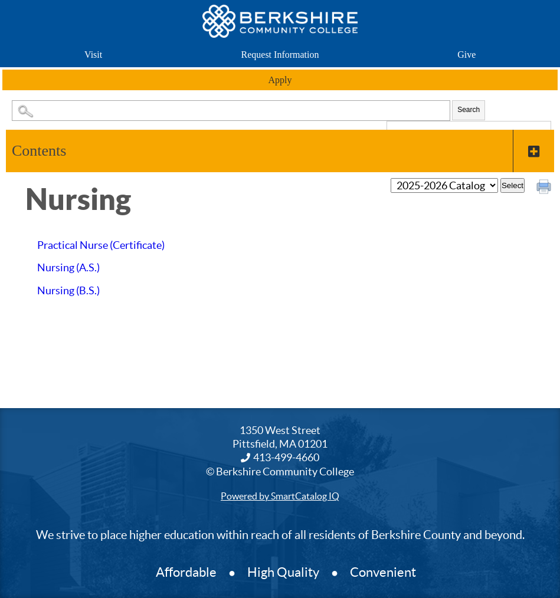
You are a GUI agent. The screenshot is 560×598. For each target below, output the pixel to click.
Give (466, 55)
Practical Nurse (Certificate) (101, 245)
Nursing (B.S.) (68, 290)
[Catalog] (444, 185)
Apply (280, 80)
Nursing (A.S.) (68, 267)
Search (468, 110)
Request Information (280, 55)
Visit (93, 55)
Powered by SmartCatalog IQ (280, 496)
